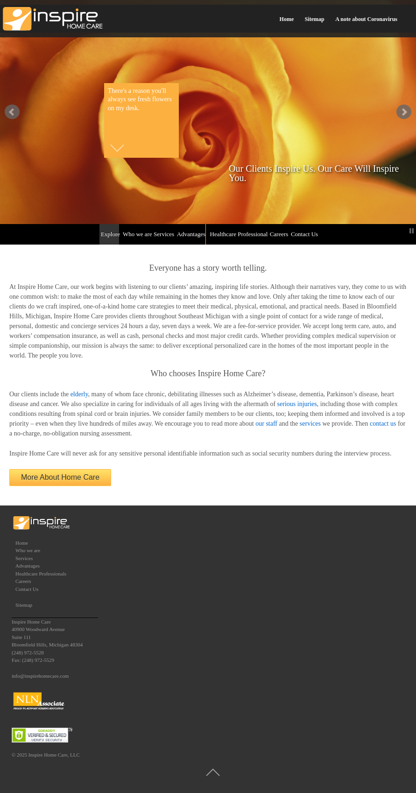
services (310, 423)
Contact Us (304, 234)
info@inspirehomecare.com (40, 676)
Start (404, 230)
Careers (278, 234)
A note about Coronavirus (366, 19)
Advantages (190, 234)
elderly (79, 394)
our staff (266, 423)
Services (163, 234)
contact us (383, 423)
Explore (110, 234)
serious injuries (297, 403)
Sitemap (314, 19)
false (12, 112)
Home (287, 19)
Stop (411, 230)
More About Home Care (60, 477)
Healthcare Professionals (238, 234)
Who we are (136, 234)
